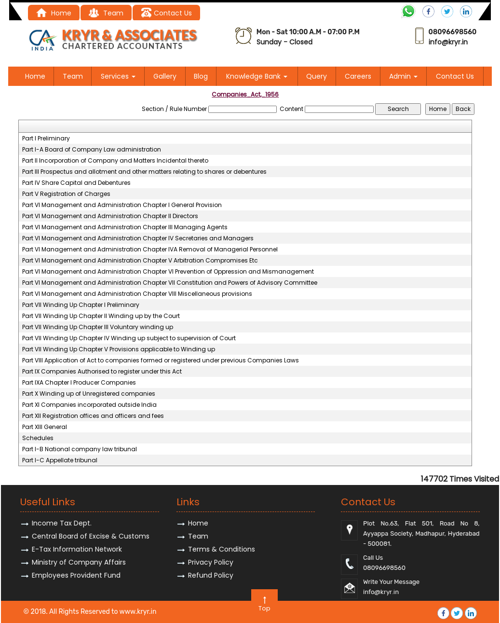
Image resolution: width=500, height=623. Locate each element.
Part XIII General (44, 427)
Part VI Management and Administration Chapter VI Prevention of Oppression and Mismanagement (168, 272)
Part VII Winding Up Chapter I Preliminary (80, 305)
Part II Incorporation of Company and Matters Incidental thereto (115, 161)
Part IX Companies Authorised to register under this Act (102, 371)
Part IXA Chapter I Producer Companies (79, 383)
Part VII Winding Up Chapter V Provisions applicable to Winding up (118, 349)
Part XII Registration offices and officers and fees (93, 416)
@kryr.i (452, 42)
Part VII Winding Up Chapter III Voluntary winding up (97, 327)
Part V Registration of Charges (66, 194)
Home (53, 13)
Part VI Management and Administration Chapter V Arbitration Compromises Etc (140, 260)
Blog (201, 76)
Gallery (164, 76)
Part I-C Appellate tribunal (59, 460)
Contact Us (166, 13)
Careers (358, 76)
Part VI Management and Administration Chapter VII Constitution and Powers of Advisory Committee (169, 283)
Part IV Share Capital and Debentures (76, 183)
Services (118, 76)
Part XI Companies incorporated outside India (89, 405)
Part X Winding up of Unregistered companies (88, 394)
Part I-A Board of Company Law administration (91, 149)
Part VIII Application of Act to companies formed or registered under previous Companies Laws (160, 360)
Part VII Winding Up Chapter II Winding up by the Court (101, 316)
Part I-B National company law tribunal (79, 449)
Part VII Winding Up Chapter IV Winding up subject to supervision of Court (129, 338)
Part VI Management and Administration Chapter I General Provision (122, 205)
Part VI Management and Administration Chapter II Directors (110, 216)
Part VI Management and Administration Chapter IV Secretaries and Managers (138, 238)
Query (316, 76)
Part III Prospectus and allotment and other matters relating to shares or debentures (144, 172)
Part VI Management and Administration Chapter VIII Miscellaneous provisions (137, 294)
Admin (403, 76)
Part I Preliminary (46, 138)
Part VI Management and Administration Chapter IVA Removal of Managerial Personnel (150, 249)
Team (73, 76)
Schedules (38, 438)
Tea (102, 13)
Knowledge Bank (256, 76)
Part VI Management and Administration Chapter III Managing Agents (125, 227)
